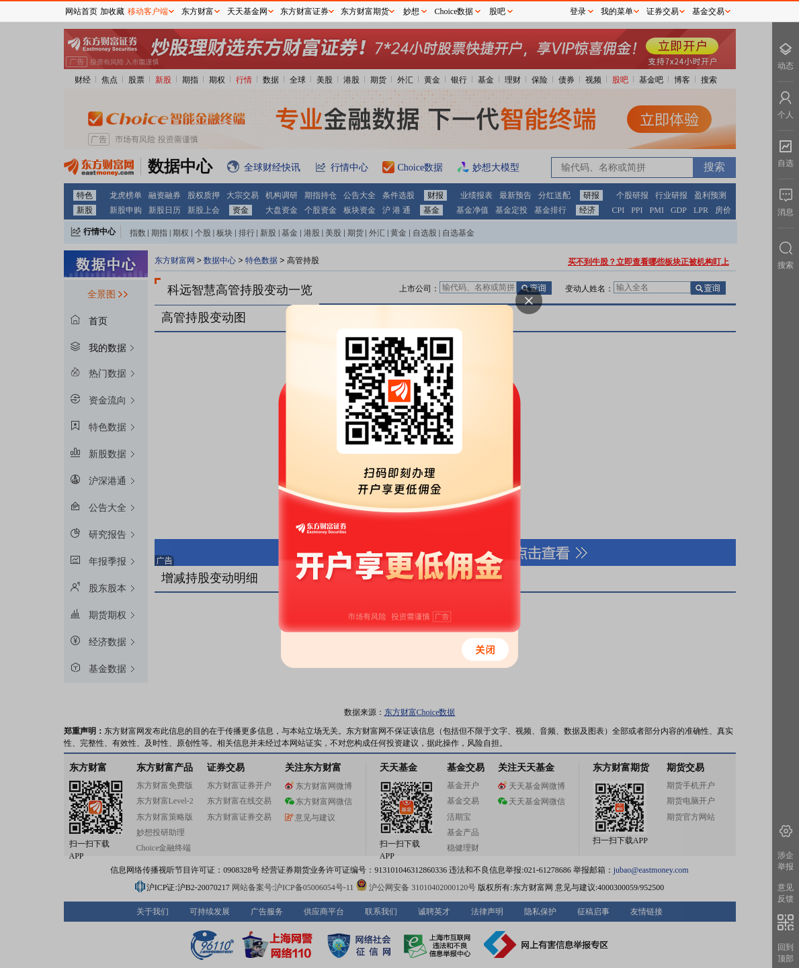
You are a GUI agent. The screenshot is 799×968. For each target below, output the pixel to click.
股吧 (497, 11)
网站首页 (81, 11)
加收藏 (112, 11)
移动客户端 (148, 11)
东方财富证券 (304, 11)
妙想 (411, 11)
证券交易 (662, 11)
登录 (578, 11)
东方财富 (197, 11)
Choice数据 (454, 11)
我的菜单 (617, 11)
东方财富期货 (365, 11)
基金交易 (708, 11)
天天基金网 (247, 11)
